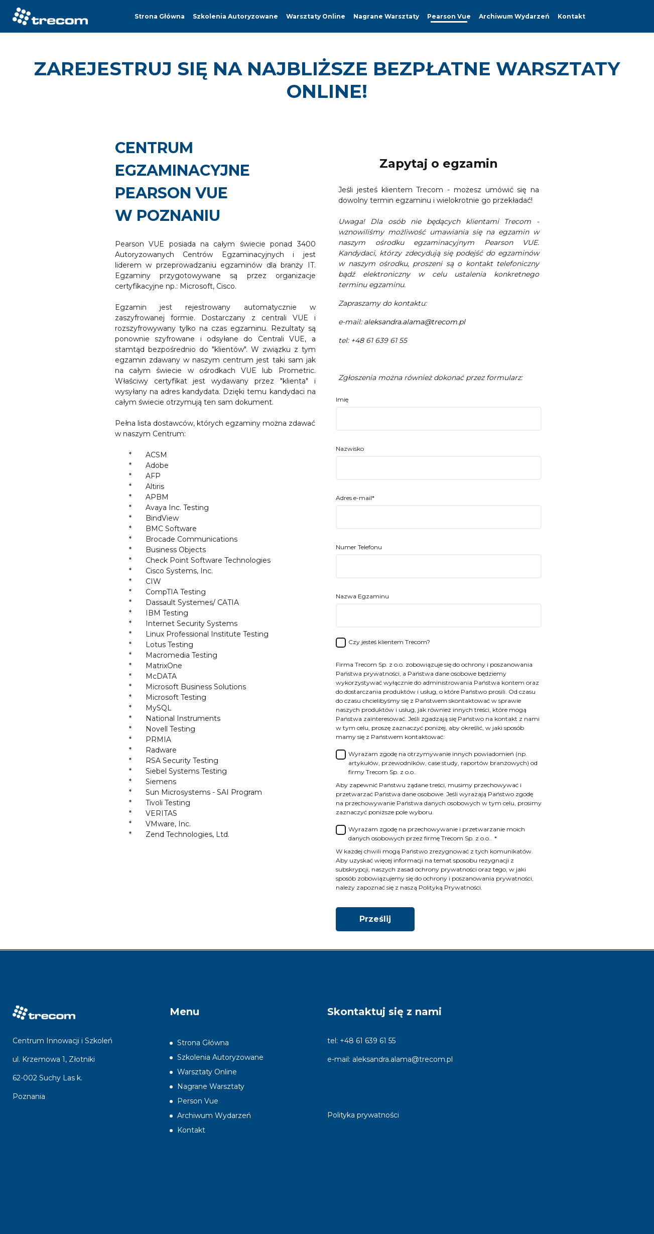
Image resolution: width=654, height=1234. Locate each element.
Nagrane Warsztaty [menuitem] (386, 16)
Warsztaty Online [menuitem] (315, 16)
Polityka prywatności (363, 1115)
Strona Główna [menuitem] (160, 16)
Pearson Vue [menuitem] (449, 16)
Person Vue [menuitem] (197, 1100)
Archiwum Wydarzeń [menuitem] (514, 16)
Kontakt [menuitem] (571, 16)
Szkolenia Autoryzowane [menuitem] (235, 16)
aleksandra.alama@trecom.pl (402, 1059)
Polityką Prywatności (450, 887)
